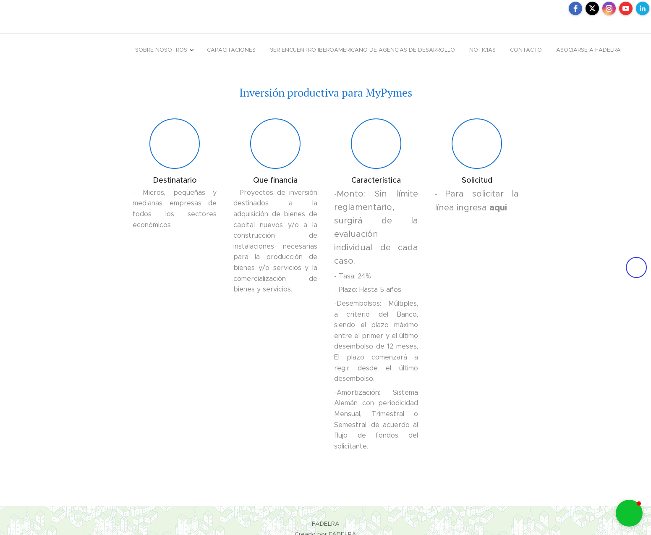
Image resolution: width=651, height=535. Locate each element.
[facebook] (575, 8)
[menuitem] (547, 50)
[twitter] (592, 8)
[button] (629, 513)
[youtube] (626, 8)
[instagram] (609, 8)
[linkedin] (642, 8)
